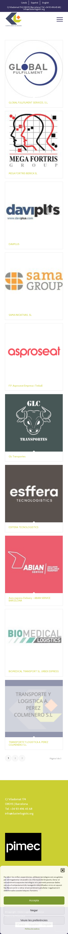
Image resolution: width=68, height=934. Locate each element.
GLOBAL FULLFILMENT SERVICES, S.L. (28, 102)
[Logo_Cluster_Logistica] (28, 19)
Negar (34, 910)
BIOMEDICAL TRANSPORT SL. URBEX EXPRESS (34, 671)
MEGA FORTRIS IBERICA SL (23, 173)
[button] (62, 870)
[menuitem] (24, 3)
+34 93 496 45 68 (21, 809)
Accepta (34, 900)
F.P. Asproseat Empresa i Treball (25, 385)
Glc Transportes (17, 456)
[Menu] (58, 19)
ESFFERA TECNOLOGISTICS (23, 527)
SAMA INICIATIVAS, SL (20, 314)
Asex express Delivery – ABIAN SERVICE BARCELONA (29, 599)
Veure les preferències (34, 920)
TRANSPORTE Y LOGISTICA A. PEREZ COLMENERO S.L (28, 743)
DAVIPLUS (14, 244)
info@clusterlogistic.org (19, 813)
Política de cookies (32, 929)
